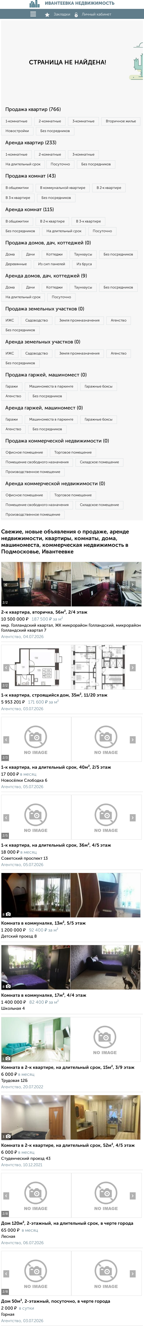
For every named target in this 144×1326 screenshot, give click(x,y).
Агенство (118, 320)
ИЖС (10, 320)
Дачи (30, 254)
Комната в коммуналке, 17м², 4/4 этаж (43, 995)
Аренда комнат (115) (29, 209)
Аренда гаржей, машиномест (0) (44, 408)
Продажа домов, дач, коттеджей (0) (48, 243)
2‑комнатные (50, 121)
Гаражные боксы (99, 386)
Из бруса (84, 264)
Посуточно (60, 164)
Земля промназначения (79, 320)
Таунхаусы (83, 254)
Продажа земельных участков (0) (44, 309)
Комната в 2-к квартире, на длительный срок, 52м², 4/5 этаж (68, 1145)
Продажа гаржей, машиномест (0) (46, 375)
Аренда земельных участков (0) (42, 342)
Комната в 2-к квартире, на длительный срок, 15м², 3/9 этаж (68, 1068)
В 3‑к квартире (18, 198)
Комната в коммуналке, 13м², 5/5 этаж (43, 923)
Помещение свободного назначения (37, 462)
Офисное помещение (24, 452)
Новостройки (17, 131)
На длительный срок (23, 164)
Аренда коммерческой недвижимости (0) (55, 483)
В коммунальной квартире (62, 188)
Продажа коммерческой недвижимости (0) (57, 441)
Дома (10, 254)
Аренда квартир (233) (30, 142)
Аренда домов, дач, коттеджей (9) (46, 276)
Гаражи (12, 386)
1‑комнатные (16, 121)
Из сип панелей (51, 264)
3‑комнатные (83, 121)
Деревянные (16, 264)
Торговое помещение (73, 452)
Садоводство (36, 320)
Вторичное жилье (121, 121)
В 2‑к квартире (109, 188)
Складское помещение (99, 462)
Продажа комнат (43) (30, 176)
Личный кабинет (93, 14)
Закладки (57, 14)
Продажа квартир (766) (33, 109)
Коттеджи (54, 254)
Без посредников (55, 131)
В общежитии (17, 188)
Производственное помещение (33, 472)
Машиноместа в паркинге (51, 386)
